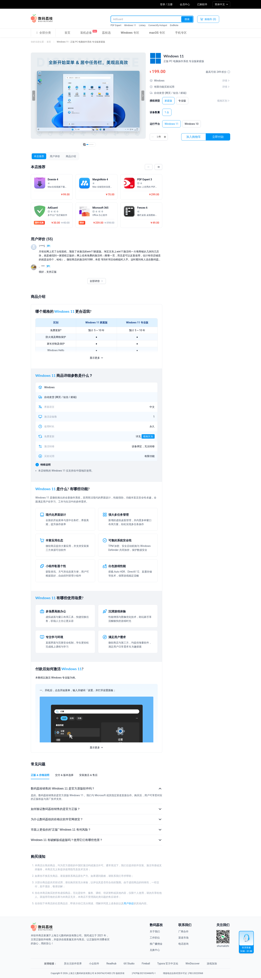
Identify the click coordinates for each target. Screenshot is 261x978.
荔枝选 (106, 32)
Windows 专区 (130, 32)
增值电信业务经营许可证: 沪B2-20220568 (183, 973)
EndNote (174, 25)
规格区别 (223, 100)
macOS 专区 (157, 32)
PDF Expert (116, 25)
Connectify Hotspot (157, 25)
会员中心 (185, 4)
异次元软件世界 (73, 963)
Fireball (146, 963)
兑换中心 (155, 949)
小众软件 (94, 963)
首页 (67, 32)
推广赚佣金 (156, 943)
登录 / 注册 (166, 4)
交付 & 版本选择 (64, 775)
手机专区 (181, 32)
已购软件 (202, 4)
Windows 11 (130, 25)
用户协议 (129, 903)
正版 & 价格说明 (40, 775)
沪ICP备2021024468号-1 (144, 973)
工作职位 (155, 937)
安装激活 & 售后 (88, 775)
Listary (142, 25)
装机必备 (86, 32)
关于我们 (155, 931)
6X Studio (129, 963)
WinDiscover (192, 963)
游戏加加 (212, 963)
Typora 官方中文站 (167, 963)
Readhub (111, 963)
